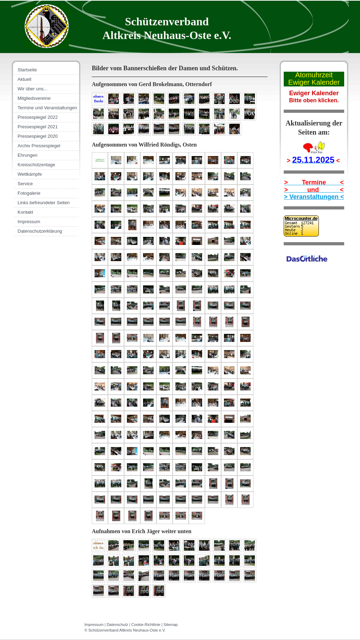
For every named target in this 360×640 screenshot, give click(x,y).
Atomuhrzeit (314, 75)
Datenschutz (117, 624)
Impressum (93, 624)
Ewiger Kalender (314, 82)
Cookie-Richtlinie (146, 624)
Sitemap (170, 624)
